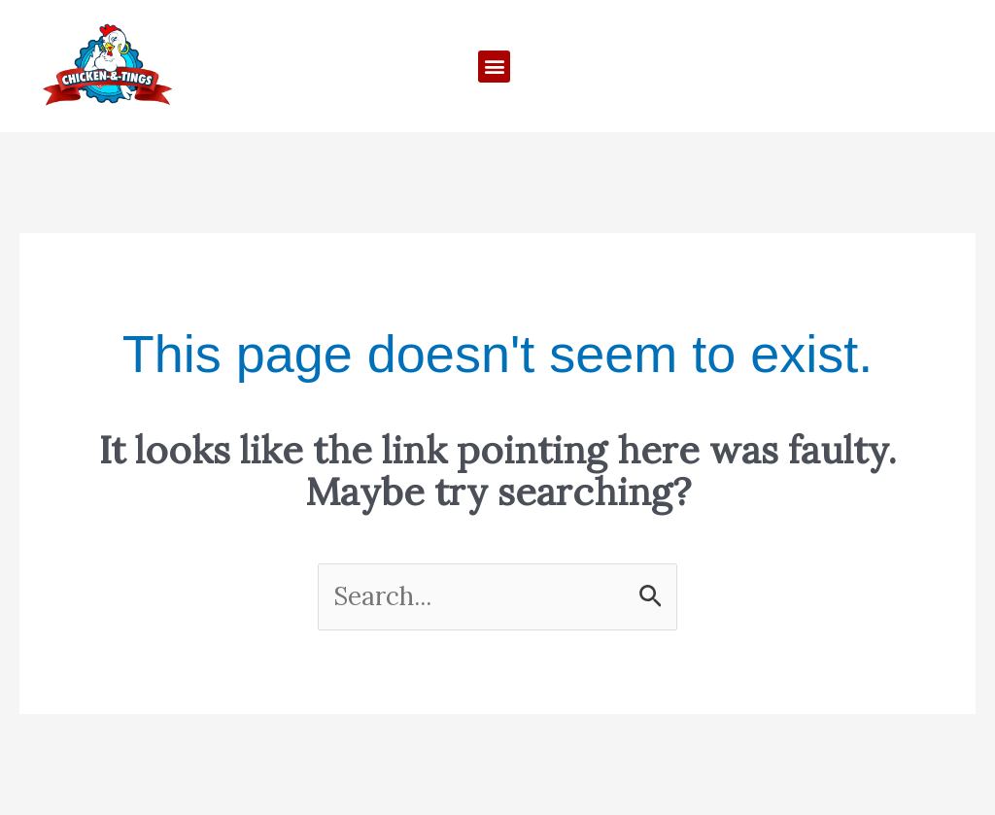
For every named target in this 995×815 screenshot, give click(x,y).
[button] (494, 67)
